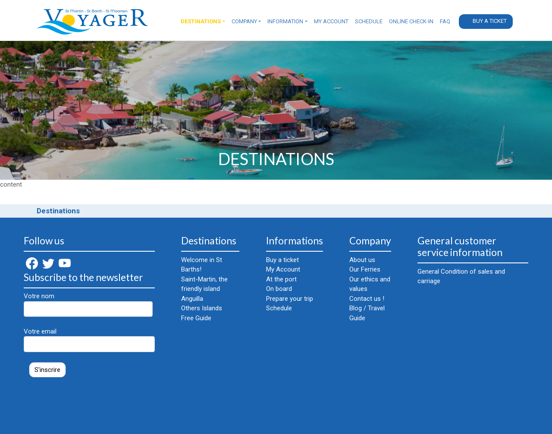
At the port (281, 279)
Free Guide (196, 318)
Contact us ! (366, 299)
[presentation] (89, 401)
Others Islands (201, 308)
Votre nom (88, 304)
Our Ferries (364, 269)
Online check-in (411, 21)
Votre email (89, 340)
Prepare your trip (289, 299)
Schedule (369, 21)
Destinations (201, 21)
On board (279, 289)
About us (362, 260)
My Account (331, 21)
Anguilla (192, 299)
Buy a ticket (490, 21)
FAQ (445, 21)
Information (285, 21)
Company (244, 21)
